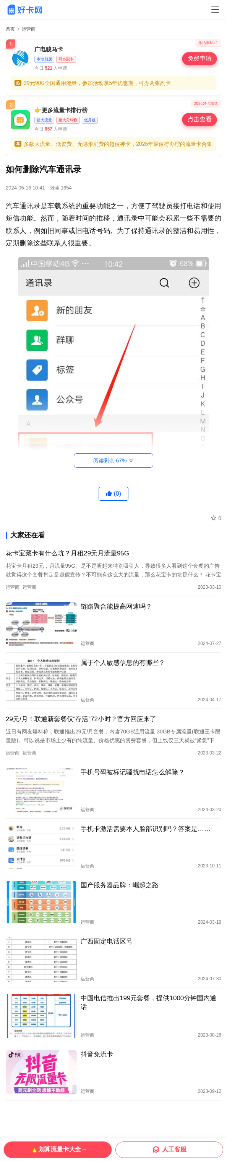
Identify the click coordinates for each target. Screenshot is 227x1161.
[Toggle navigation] (215, 9)
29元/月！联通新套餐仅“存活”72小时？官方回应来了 (81, 719)
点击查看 (199, 119)
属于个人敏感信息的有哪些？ (123, 662)
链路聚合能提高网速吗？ (116, 606)
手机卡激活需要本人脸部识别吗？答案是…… (146, 829)
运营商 (12, 587)
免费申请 (199, 58)
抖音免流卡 (97, 1054)
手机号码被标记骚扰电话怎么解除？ (133, 772)
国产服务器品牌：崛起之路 (120, 885)
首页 (10, 29)
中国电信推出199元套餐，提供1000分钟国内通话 (148, 1002)
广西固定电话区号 (107, 941)
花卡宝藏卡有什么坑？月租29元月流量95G (67, 553)
